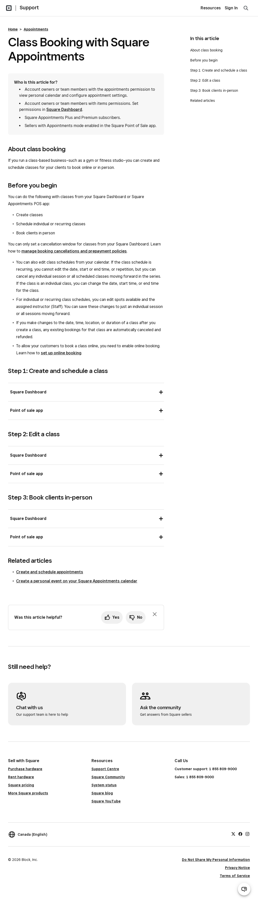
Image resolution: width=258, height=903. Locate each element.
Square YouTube (106, 801)
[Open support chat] (244, 889)
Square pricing (21, 785)
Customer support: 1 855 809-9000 (206, 769)
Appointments (36, 29)
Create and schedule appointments (49, 572)
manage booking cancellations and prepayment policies (74, 251)
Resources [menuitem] (211, 8)
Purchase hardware (25, 769)
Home (13, 29)
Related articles (202, 101)
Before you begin (204, 60)
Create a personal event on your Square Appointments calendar (76, 581)
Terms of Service (235, 876)
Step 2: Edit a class (205, 80)
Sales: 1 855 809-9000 (194, 777)
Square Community (108, 777)
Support (29, 8)
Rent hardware (21, 777)
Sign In (231, 8)
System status (104, 785)
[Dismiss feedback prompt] (155, 614)
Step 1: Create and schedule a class (218, 70)
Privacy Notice (237, 868)
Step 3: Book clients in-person (214, 90)
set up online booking (61, 353)
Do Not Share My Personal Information (216, 860)
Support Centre (105, 769)
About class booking (206, 50)
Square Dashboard (64, 109)
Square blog (102, 793)
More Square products (28, 793)
